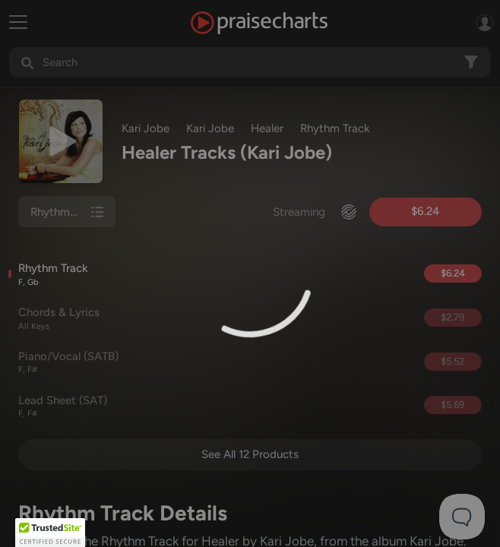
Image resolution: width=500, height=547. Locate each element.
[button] (50, 532)
